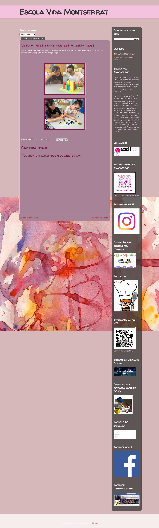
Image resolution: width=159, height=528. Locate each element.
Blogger (95, 523)
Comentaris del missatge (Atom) (70, 224)
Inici (64, 217)
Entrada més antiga (99, 217)
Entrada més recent (29, 217)
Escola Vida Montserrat (63, 12)
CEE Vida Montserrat (125, 54)
